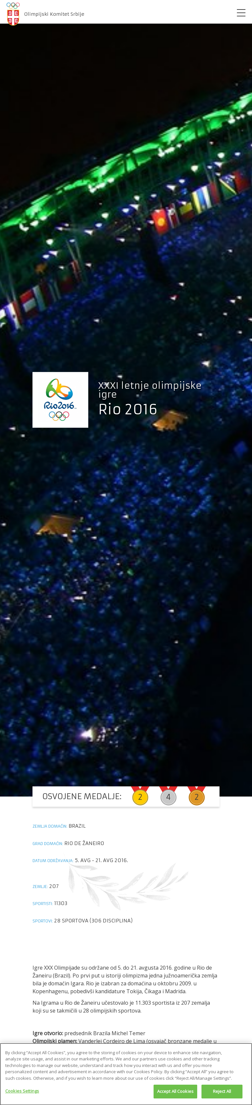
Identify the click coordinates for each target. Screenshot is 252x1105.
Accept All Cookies (175, 1093)
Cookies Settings (22, 1093)
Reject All (222, 1093)
